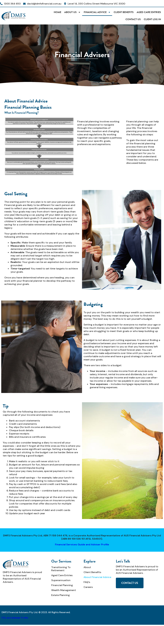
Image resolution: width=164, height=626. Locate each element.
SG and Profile (15, 617)
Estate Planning (60, 595)
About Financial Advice (97, 577)
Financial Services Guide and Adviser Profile (82, 544)
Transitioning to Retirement (61, 569)
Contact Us (133, 19)
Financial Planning (62, 585)
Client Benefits (124, 12)
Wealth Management (63, 590)
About (87, 567)
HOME (57, 12)
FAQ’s (87, 582)
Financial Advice (97, 12)
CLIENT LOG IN (152, 19)
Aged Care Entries (149, 12)
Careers (88, 587)
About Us (72, 12)
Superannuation (61, 580)
